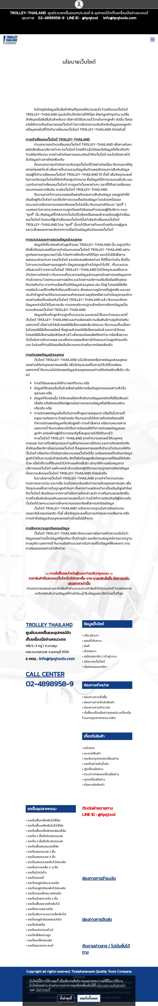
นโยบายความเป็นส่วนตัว (111, 985)
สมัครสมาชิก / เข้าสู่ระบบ (100, 656)
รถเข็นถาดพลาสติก (40, 908)
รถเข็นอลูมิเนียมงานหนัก (43, 882)
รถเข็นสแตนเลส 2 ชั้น (41, 851)
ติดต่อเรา (90, 651)
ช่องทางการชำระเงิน (97, 707)
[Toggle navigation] (152, 40)
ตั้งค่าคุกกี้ (66, 998)
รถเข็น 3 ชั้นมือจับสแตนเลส (45, 841)
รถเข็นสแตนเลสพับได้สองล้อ (47, 862)
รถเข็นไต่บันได (37, 872)
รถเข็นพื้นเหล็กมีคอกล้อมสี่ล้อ (47, 830)
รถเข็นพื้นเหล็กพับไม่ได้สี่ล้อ (46, 825)
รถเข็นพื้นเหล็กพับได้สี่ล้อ (44, 820)
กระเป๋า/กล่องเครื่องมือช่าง (101, 774)
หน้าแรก (89, 747)
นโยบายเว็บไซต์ (94, 661)
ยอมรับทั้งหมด (89, 998)
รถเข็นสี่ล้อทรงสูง (39, 935)
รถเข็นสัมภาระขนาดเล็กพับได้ (47, 914)
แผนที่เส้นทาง (93, 640)
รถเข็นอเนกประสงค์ (40, 945)
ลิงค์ (87, 645)
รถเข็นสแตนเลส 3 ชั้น (41, 856)
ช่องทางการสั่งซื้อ (95, 697)
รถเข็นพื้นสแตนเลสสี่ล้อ (43, 846)
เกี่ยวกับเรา (91, 635)
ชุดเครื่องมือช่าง (94, 779)
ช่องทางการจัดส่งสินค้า (99, 702)
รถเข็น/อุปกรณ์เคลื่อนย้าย (101, 758)
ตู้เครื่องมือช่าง (93, 768)
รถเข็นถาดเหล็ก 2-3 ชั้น (43, 867)
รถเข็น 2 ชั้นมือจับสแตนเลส (45, 835)
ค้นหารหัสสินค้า (94, 784)
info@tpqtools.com (57, 659)
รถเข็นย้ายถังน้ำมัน (96, 763)
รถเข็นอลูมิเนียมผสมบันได (45, 919)
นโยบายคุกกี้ (43, 990)
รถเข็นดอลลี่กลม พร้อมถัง (44, 893)
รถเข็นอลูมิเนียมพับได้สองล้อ (47, 888)
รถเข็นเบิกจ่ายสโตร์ (40, 929)
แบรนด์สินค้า (92, 753)
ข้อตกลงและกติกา (95, 666)
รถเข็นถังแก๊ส (36, 924)
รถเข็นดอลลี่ (36, 877)
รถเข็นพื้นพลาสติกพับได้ (44, 903)
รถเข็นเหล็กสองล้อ (40, 940)
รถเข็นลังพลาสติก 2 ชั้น (43, 898)
